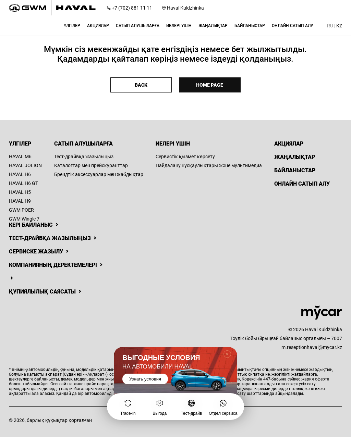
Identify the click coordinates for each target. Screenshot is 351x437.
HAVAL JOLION (25, 165)
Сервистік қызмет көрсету (185, 156)
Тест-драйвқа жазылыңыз (83, 156)
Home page (209, 85)
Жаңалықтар (294, 157)
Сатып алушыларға (83, 143)
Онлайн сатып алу (302, 183)
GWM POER (21, 210)
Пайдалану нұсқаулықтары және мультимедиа (209, 165)
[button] (72, 26)
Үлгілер (20, 143)
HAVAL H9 (20, 201)
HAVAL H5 (20, 192)
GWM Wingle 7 (24, 219)
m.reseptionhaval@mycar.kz (311, 347)
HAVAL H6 (20, 174)
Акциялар (288, 143)
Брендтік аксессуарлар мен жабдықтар (98, 174)
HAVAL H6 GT (23, 183)
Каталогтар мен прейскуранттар (91, 165)
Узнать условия (145, 379)
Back (141, 85)
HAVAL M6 (20, 156)
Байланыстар (294, 170)
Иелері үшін (173, 143)
